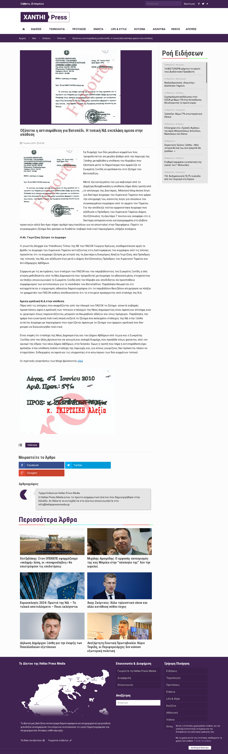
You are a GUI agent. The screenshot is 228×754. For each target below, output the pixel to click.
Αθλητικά (172, 704)
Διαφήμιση (124, 670)
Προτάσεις (173, 677)
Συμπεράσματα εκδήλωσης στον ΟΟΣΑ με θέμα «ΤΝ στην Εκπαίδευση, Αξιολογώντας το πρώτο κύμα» (183, 97)
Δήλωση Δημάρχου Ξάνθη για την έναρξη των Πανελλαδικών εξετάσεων (51, 637)
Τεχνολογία (173, 670)
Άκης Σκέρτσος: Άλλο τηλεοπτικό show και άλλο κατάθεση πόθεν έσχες (117, 597)
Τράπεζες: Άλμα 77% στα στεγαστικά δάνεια (183, 113)
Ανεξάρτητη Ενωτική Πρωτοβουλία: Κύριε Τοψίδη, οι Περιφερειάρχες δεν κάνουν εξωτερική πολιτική (116, 639)
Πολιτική (61, 38)
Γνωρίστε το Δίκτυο (60, 733)
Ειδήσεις (46, 38)
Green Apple (111, 747)
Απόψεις (171, 718)
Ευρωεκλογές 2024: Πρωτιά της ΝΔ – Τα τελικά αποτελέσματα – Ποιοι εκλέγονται (49, 597)
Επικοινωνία (125, 677)
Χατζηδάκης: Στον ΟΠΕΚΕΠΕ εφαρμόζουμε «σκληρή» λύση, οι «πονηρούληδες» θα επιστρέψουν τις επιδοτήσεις (49, 555)
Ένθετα (170, 684)
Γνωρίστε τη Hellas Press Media (137, 663)
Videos (170, 711)
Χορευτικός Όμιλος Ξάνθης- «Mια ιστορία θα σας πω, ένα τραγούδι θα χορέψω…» (183, 145)
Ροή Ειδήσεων (182, 53)
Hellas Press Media (59, 747)
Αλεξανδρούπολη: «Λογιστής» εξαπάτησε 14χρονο (183, 82)
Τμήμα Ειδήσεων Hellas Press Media (59, 485)
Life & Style (173, 691)
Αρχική (22, 38)
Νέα (34, 38)
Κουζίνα (171, 698)
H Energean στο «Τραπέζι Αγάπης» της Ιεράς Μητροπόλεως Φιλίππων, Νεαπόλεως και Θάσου (183, 128)
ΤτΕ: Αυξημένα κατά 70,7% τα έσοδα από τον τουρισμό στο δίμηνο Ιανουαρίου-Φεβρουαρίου (183, 176)
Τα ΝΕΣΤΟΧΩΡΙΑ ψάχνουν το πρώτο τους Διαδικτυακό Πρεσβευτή (183, 68)
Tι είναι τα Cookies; (202, 741)
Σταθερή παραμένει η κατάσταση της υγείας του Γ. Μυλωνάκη (183, 161)
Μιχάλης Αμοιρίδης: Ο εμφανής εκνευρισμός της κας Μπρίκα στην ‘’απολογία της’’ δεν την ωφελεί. (118, 555)
